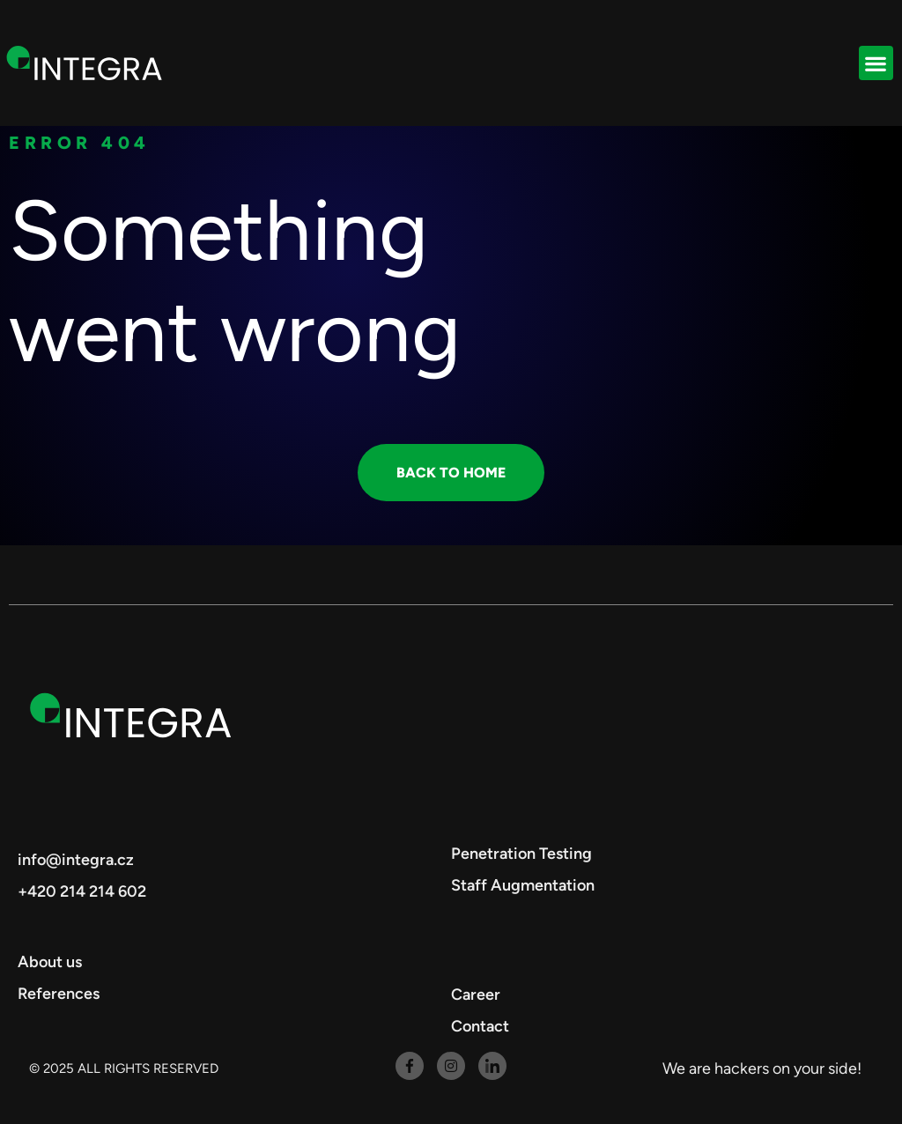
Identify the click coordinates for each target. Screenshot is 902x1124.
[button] (876, 63)
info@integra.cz (76, 859)
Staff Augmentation (523, 885)
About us (50, 962)
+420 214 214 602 (82, 891)
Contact (480, 1026)
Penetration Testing (521, 853)
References (59, 993)
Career (475, 994)
